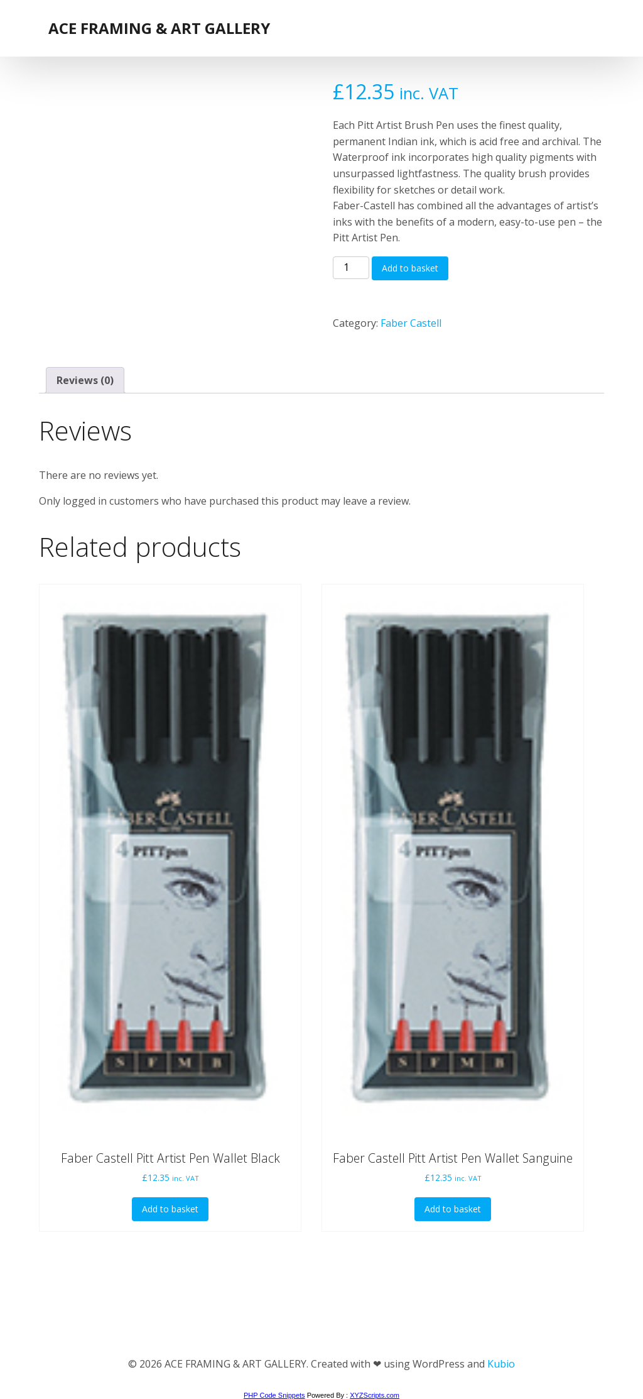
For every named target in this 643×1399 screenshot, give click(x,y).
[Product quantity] (351, 267)
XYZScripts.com (374, 1395)
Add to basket (410, 268)
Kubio (501, 1364)
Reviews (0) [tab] (85, 380)
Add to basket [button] (170, 1209)
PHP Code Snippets (274, 1395)
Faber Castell (411, 323)
